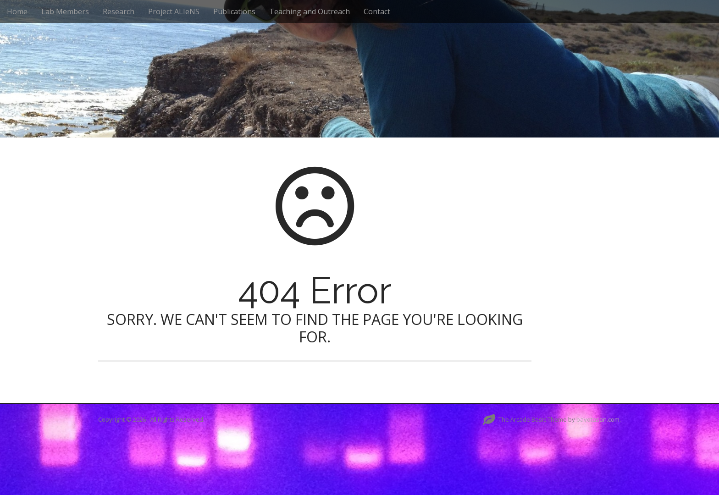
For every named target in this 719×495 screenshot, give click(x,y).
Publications (234, 11)
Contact (377, 11)
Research (118, 11)
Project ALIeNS (173, 11)
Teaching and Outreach (309, 11)
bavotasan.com (597, 419)
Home (17, 11)
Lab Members (65, 11)
